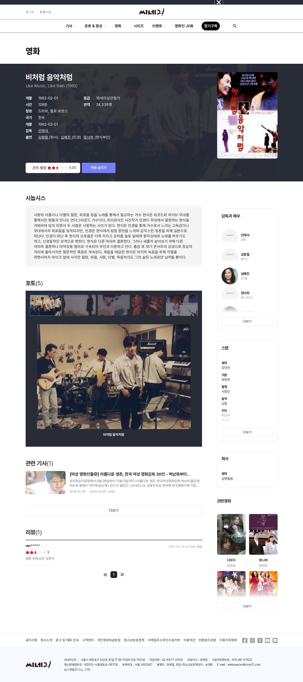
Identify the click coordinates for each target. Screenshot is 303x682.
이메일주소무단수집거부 (164, 640)
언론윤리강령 (207, 640)
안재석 (43, 131)
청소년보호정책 (134, 640)
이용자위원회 (228, 640)
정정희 (226, 380)
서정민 (226, 392)
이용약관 (189, 640)
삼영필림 (227, 479)
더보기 (114, 510)
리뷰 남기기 (98, 168)
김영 (224, 404)
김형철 (43, 137)
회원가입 (45, 12)
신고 (199, 546)
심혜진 (66, 137)
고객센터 (88, 640)
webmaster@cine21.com (244, 664)
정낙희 (88, 137)
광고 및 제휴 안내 (67, 640)
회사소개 (46, 640)
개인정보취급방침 (109, 640)
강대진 (226, 368)
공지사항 (31, 640)
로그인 (30, 12)
